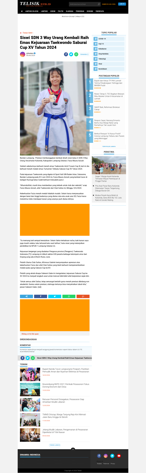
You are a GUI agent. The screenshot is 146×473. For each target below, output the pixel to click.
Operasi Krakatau (78, 463)
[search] (85, 4)
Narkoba (57, 460)
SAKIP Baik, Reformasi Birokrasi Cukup (109, 105)
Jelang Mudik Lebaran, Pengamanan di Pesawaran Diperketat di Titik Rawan (65, 434)
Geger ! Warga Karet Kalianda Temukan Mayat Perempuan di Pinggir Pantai (107, 170)
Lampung (44, 11)
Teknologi (102, 59)
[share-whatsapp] (76, 54)
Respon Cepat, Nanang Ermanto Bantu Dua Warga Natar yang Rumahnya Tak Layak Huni (110, 117)
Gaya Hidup (58, 463)
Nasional (40, 460)
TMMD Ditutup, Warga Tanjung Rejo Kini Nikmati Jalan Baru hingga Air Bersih (65, 418)
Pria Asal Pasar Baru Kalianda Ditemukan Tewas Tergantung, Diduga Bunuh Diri (107, 179)
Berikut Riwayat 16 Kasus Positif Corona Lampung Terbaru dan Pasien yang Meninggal (110, 129)
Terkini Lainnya (55, 445)
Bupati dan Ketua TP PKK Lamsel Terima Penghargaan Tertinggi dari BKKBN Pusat (111, 83)
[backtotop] (73, 450)
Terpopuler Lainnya (109, 138)
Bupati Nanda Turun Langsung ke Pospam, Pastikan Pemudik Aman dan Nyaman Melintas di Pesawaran (65, 373)
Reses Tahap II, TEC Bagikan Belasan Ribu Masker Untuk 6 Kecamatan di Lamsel (112, 94)
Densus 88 (40, 463)
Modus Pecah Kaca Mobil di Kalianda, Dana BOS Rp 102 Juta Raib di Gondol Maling (108, 189)
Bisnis (22, 463)
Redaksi (100, 464)
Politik (60, 11)
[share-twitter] (71, 54)
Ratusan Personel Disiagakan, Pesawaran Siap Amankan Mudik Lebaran (63, 403)
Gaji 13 (101, 44)
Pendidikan (80, 11)
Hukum (52, 11)
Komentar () (84, 54)
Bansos (74, 460)
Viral (100, 64)
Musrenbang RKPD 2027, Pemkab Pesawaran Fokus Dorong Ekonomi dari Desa (65, 388)
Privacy (115, 464)
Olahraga (69, 11)
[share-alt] (26, 296)
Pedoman (107, 464)
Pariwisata (100, 11)
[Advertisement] (75, 22)
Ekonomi (90, 11)
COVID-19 (102, 39)
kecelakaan (103, 69)
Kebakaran (102, 49)
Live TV (122, 4)
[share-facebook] (66, 54)
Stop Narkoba (103, 54)
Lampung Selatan (31, 11)
